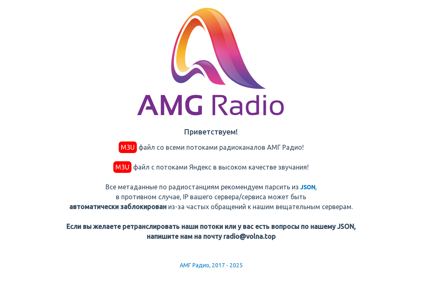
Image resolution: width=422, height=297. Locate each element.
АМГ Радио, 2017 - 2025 (211, 265)
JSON (307, 187)
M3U (128, 147)
